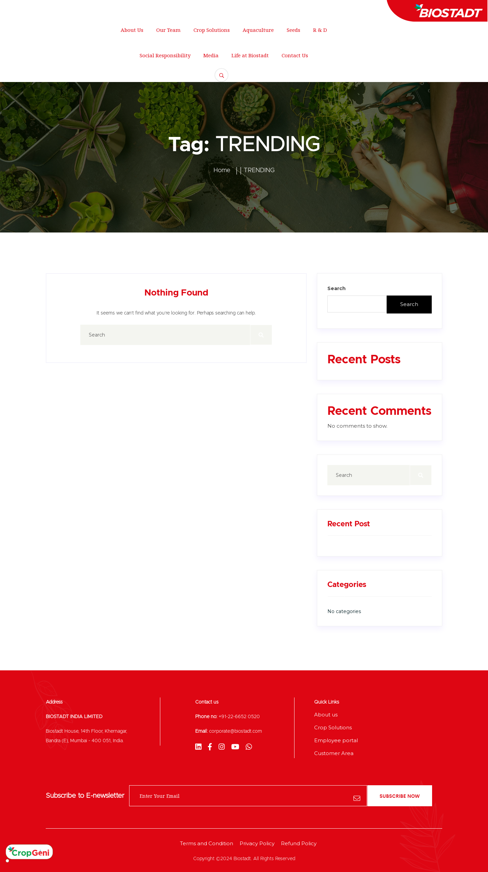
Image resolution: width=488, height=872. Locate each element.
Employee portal (336, 740)
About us (326, 714)
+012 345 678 (191, 8)
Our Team (168, 29)
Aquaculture (258, 29)
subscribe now (400, 795)
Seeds (293, 29)
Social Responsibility (165, 55)
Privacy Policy (257, 843)
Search (336, 288)
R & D (320, 29)
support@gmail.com (129, 8)
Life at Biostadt (250, 55)
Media (211, 55)
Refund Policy (299, 843)
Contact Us (295, 55)
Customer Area (333, 753)
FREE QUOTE (447, 49)
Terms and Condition (206, 843)
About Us (132, 29)
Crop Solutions (212, 29)
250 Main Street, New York (51, 8)
